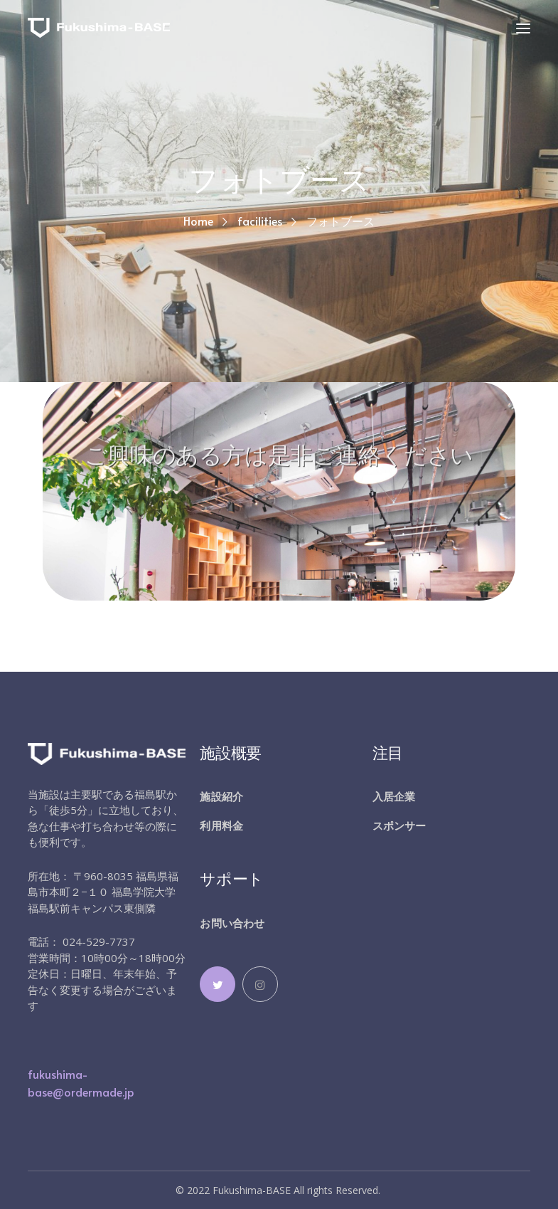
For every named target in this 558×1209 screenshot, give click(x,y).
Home (198, 220)
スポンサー (399, 825)
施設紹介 (221, 796)
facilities (259, 220)
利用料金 (221, 825)
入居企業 (393, 796)
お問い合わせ (232, 923)
